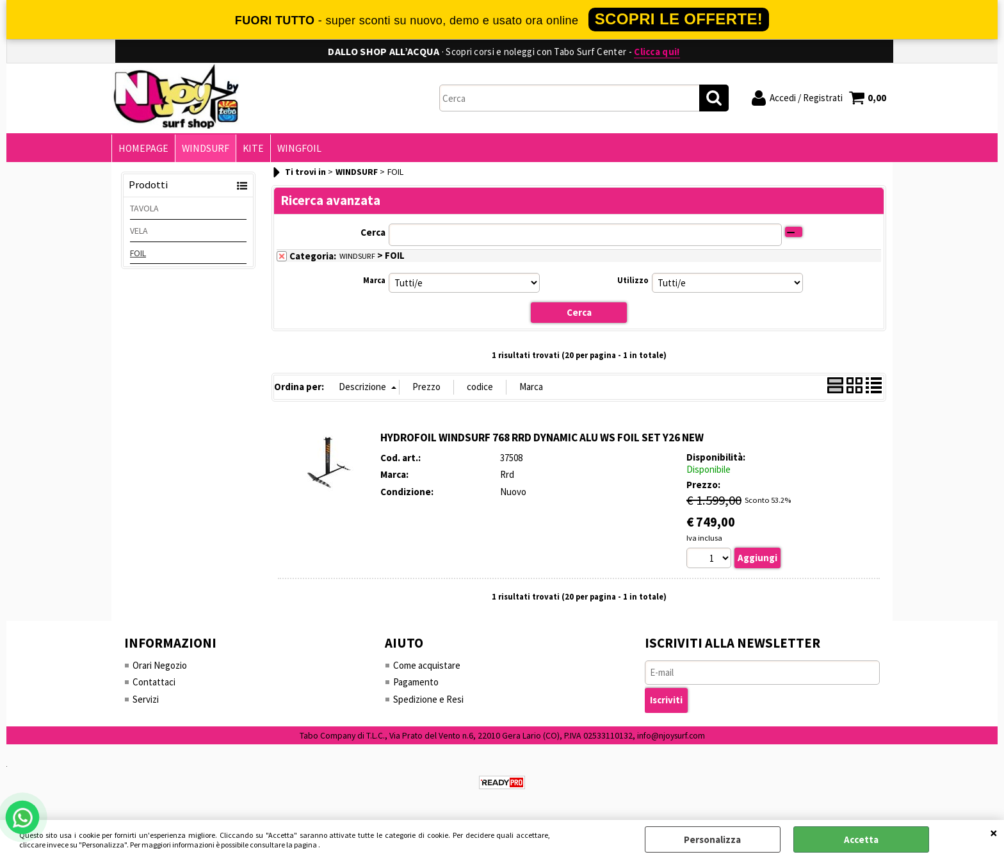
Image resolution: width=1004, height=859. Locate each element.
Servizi (146, 699)
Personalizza (712, 839)
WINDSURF (205, 148)
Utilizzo (633, 280)
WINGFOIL (299, 148)
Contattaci (154, 682)
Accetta (861, 839)
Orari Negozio (160, 665)
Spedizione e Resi (428, 699)
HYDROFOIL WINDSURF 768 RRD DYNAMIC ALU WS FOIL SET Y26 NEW (542, 437)
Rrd (507, 474)
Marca (374, 280)
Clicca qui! (656, 51)
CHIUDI (994, 832)
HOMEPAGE (143, 148)
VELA (139, 230)
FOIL (138, 253)
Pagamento (416, 682)
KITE (253, 148)
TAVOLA (144, 208)
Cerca (372, 232)
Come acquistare (426, 665)
